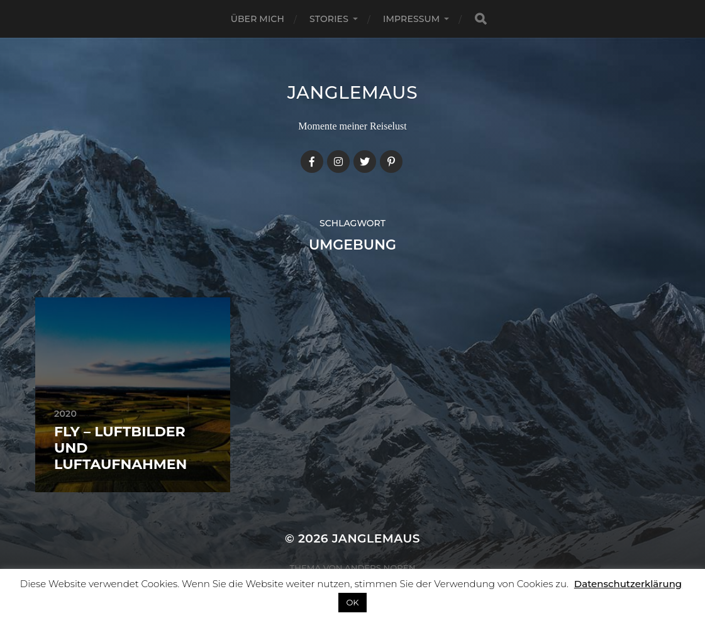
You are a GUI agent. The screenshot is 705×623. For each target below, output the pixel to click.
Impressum (411, 19)
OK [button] (352, 602)
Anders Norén (380, 568)
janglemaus (352, 92)
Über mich (257, 19)
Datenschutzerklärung (628, 584)
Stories (328, 19)
